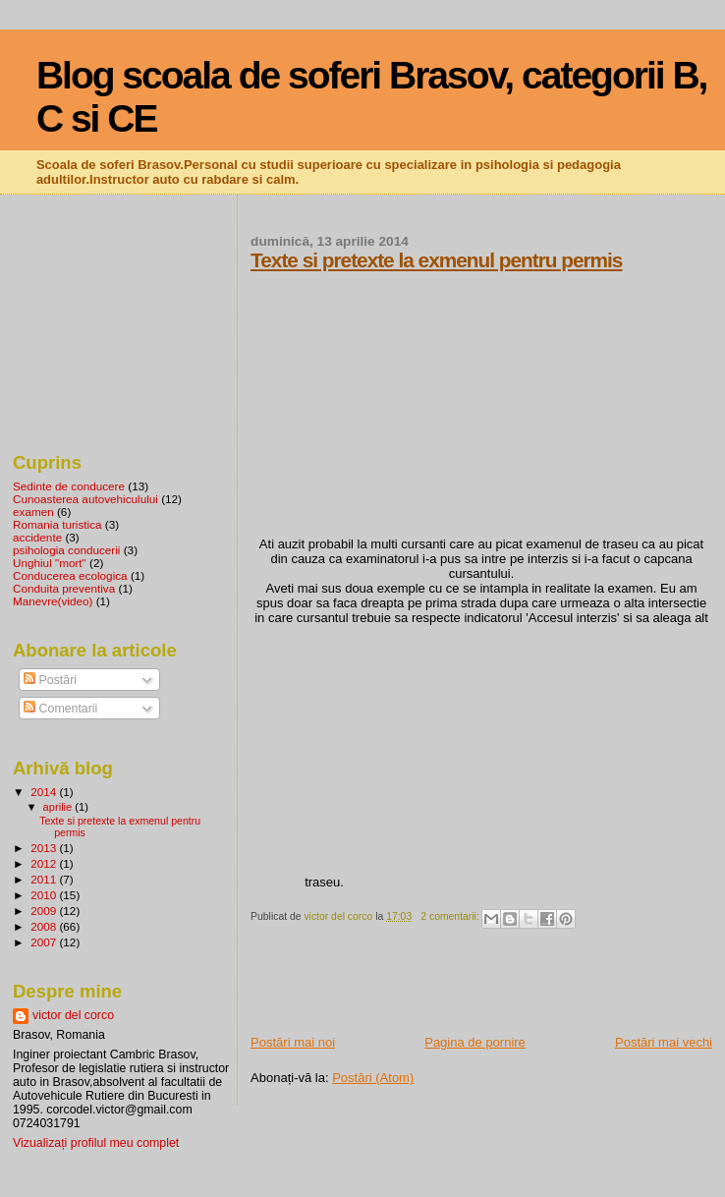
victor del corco (73, 1015)
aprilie (59, 807)
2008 (44, 926)
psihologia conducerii (66, 549)
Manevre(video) (52, 601)
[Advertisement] (480, 989)
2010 (44, 894)
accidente (37, 537)
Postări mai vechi (663, 1042)
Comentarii (60, 708)
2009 (44, 910)
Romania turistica (57, 524)
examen (33, 511)
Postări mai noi (293, 1042)
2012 (44, 863)
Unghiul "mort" (49, 562)
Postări (50, 680)
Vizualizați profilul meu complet (96, 1143)
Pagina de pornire (475, 1042)
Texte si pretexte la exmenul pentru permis (436, 260)
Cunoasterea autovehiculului (85, 498)
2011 (44, 879)
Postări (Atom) (373, 1077)
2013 (44, 847)
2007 (44, 942)
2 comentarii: (450, 916)
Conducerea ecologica (70, 575)
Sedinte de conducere (69, 486)
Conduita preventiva (64, 588)
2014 (44, 791)
